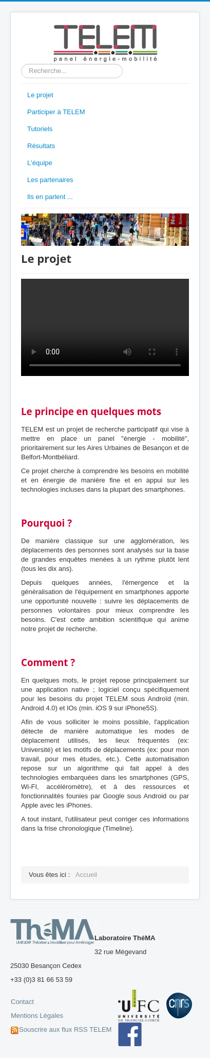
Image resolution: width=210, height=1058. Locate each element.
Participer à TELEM (56, 112)
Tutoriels (39, 129)
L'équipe (39, 163)
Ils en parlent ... (50, 197)
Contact (22, 1002)
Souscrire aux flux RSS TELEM (65, 1029)
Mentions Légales (37, 1015)
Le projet (40, 95)
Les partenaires (50, 180)
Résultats (41, 146)
